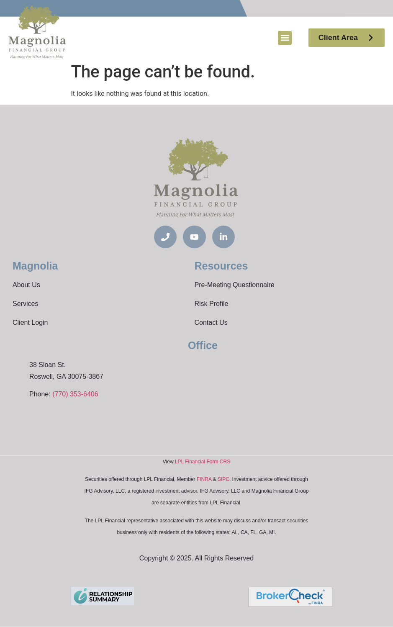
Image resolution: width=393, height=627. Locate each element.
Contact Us (211, 322)
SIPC (223, 480)
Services (25, 304)
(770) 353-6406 (75, 394)
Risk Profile (212, 304)
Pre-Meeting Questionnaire (235, 285)
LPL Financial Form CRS (202, 462)
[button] (285, 38)
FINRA (204, 480)
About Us (26, 285)
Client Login (30, 322)
